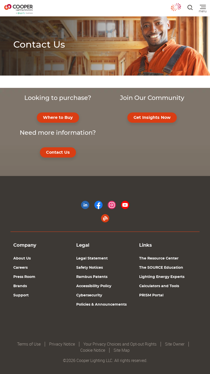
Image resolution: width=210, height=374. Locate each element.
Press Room (24, 277)
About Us (22, 258)
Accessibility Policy (93, 286)
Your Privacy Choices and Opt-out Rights (120, 344)
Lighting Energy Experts (161, 277)
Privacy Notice (62, 344)
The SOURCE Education (161, 267)
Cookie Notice (92, 350)
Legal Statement (92, 258)
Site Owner (174, 344)
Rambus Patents (91, 277)
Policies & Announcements (101, 304)
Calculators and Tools (159, 286)
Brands (20, 286)
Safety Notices (89, 267)
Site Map (122, 350)
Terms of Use (29, 344)
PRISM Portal (151, 295)
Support (21, 295)
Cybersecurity (89, 295)
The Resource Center (159, 258)
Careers (20, 267)
